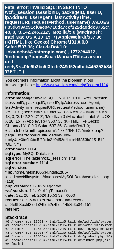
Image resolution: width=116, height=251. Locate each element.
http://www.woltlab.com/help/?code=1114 (72, 84)
